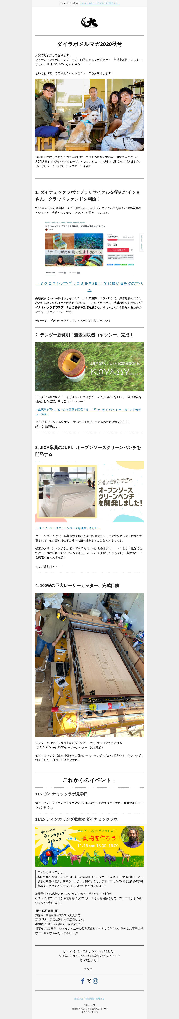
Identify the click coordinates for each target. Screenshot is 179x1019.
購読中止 (79, 998)
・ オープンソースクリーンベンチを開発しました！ (67, 528)
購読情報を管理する (95, 998)
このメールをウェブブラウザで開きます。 (100, 3)
